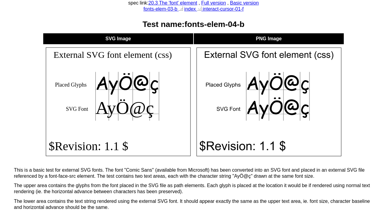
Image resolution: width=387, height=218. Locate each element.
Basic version (244, 2)
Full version (213, 2)
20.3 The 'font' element (172, 2)
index (190, 9)
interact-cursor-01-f (220, 9)
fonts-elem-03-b (163, 9)
